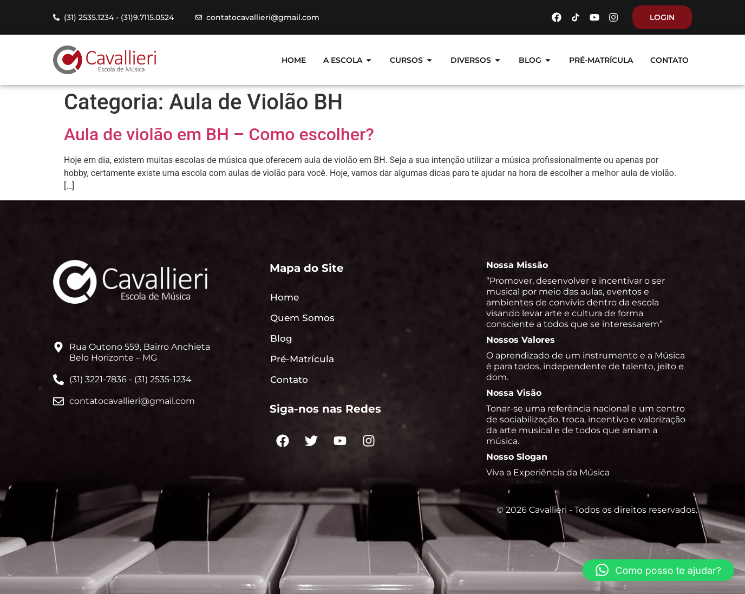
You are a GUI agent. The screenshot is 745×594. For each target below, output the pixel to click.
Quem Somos (302, 317)
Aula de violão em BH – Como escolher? (219, 134)
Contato (289, 379)
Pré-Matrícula (302, 359)
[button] (658, 570)
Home (284, 297)
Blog (281, 338)
